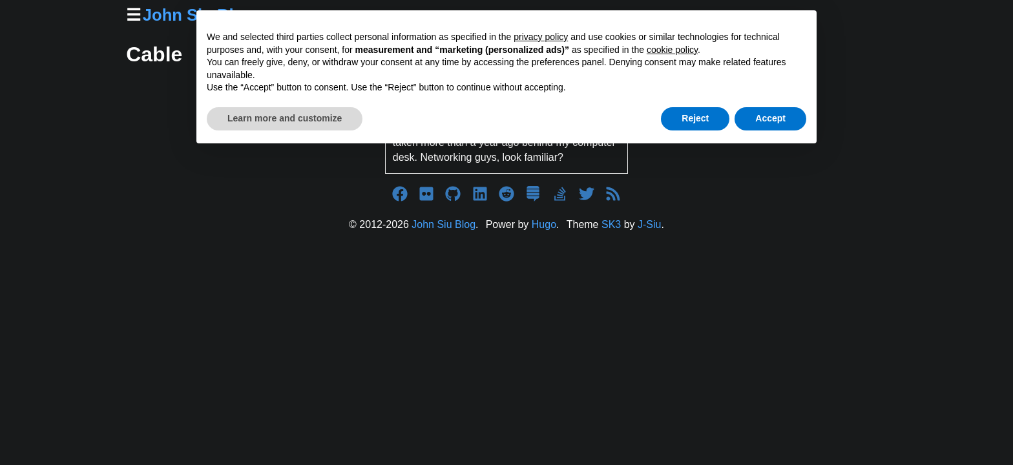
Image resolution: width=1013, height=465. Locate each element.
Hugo (544, 224)
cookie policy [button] (672, 50)
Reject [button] (695, 118)
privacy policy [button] (541, 37)
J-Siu (649, 224)
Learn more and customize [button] (284, 118)
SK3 (611, 224)
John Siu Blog (443, 224)
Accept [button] (770, 118)
